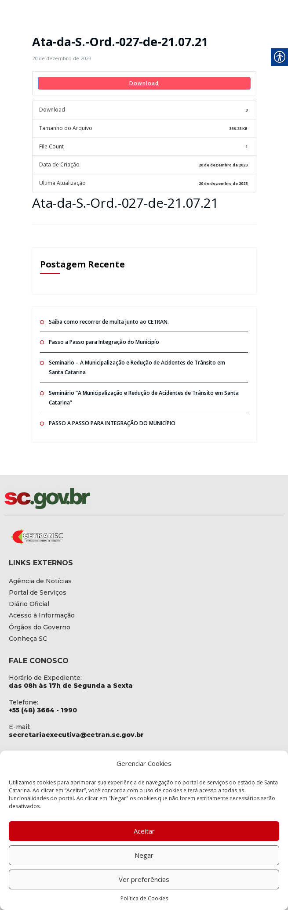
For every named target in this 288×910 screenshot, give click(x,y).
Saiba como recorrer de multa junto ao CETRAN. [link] (109, 321)
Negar (144, 855)
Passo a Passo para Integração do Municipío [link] (104, 341)
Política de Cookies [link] (144, 898)
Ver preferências (144, 879)
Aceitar (144, 831)
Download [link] (144, 83)
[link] (61, 58)
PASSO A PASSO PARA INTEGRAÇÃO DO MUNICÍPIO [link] (112, 422)
